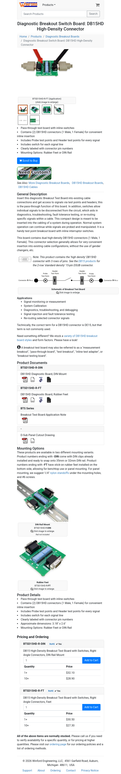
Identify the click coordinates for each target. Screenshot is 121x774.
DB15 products (87, 261)
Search (93, 13)
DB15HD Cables (28, 187)
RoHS (52, 644)
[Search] (54, 14)
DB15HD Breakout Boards (87, 183)
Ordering (55, 770)
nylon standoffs (59, 473)
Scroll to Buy (28, 160)
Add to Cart (91, 660)
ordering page (57, 744)
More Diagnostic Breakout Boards (49, 183)
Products (47, 5)
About (41, 770)
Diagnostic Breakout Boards (62, 36)
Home (23, 36)
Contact (71, 770)
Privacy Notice (89, 770)
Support (27, 770)
